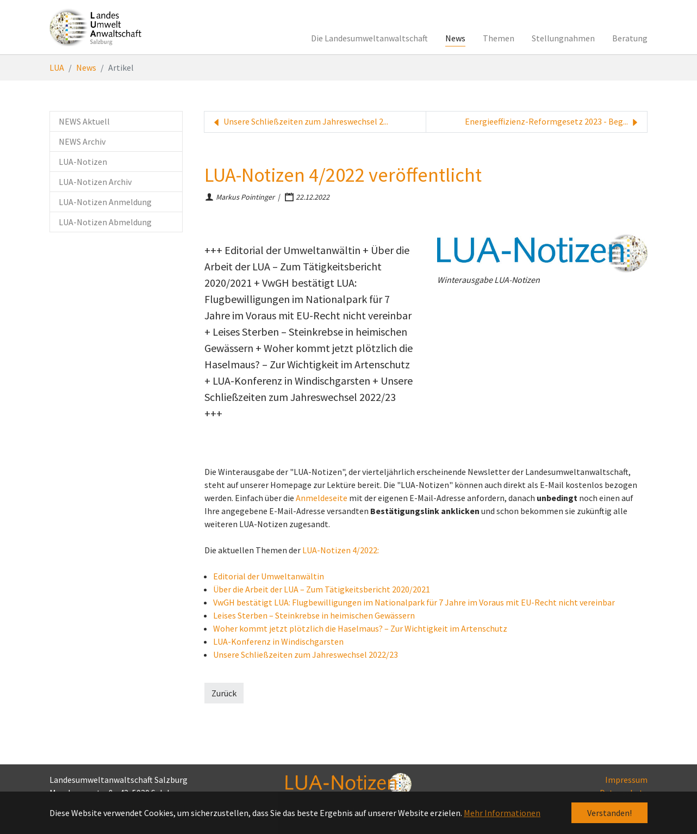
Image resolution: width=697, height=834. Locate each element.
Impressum (626, 779)
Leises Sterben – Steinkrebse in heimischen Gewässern (314, 615)
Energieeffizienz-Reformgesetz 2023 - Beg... (552, 122)
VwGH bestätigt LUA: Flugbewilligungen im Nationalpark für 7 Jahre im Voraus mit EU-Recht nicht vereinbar (414, 602)
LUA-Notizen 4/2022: (340, 550)
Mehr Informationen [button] (502, 812)
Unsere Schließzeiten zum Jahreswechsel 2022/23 (305, 654)
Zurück (224, 693)
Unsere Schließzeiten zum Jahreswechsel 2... (299, 122)
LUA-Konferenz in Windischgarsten (278, 641)
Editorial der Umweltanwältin (268, 576)
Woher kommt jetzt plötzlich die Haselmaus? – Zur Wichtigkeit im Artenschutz (360, 628)
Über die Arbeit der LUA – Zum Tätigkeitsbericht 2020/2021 (321, 589)
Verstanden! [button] (609, 812)
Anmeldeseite (321, 497)
